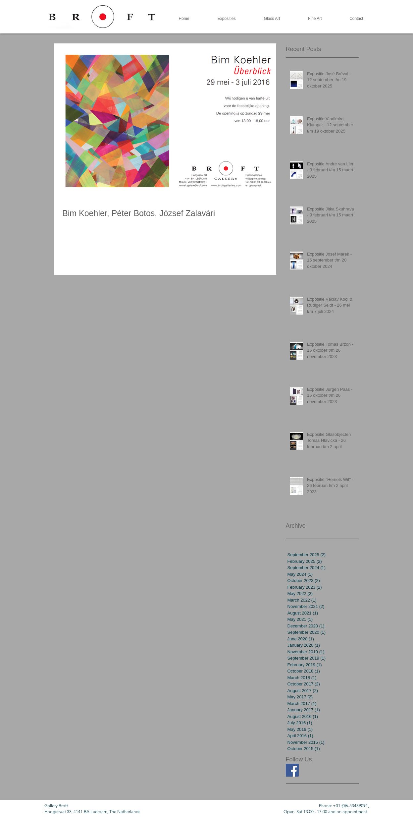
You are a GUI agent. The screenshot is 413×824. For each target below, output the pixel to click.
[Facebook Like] (299, 793)
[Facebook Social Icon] (292, 770)
